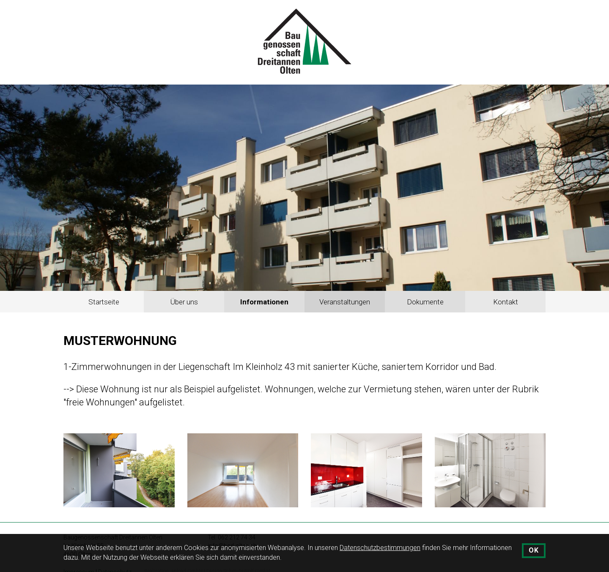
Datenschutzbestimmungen (380, 548)
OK (534, 550)
